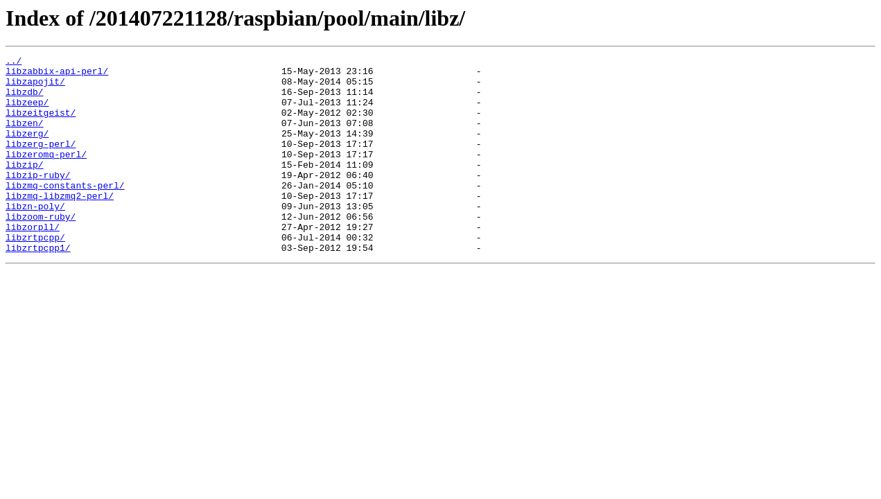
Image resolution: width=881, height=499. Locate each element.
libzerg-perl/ (41, 162)
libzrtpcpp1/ (38, 287)
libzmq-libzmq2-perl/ (60, 224)
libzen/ (25, 137)
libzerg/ (27, 149)
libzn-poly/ (35, 237)
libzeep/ (27, 112)
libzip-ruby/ (38, 199)
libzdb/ (25, 100)
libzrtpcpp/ (35, 274)
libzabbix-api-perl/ (57, 75)
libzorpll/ (33, 262)
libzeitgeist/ (41, 125)
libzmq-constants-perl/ (65, 212)
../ (13, 62)
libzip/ (25, 187)
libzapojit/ (35, 87)
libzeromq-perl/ (46, 174)
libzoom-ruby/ (41, 249)
